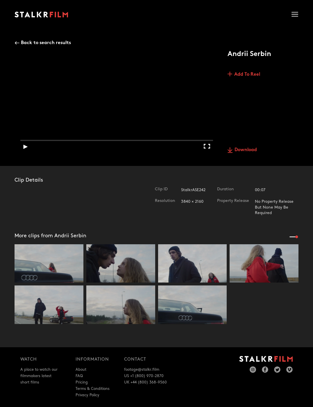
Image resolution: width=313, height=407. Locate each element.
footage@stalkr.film (141, 369)
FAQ (79, 376)
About (81, 369)
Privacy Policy (87, 395)
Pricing (82, 382)
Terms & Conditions (93, 388)
